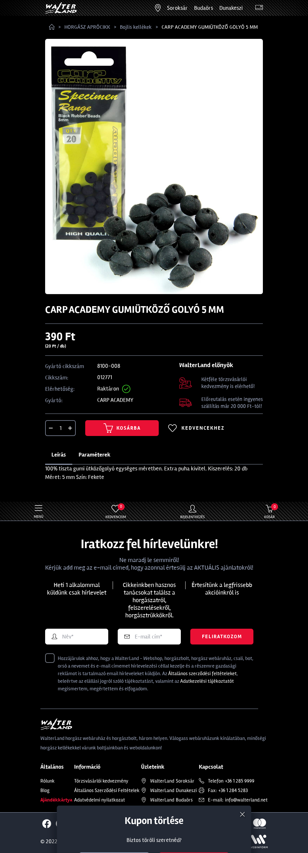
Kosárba (122, 428)
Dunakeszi (231, 7)
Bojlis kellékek (136, 27)
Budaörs (203, 7)
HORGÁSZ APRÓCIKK (87, 27)
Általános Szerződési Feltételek (106, 790)
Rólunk (47, 781)
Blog (45, 790)
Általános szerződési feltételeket (202, 673)
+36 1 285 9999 (239, 781)
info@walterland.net (246, 800)
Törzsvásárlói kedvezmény (101, 781)
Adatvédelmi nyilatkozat (99, 800)
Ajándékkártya (56, 800)
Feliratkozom (222, 636)
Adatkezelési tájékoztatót (207, 681)
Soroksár (177, 7)
